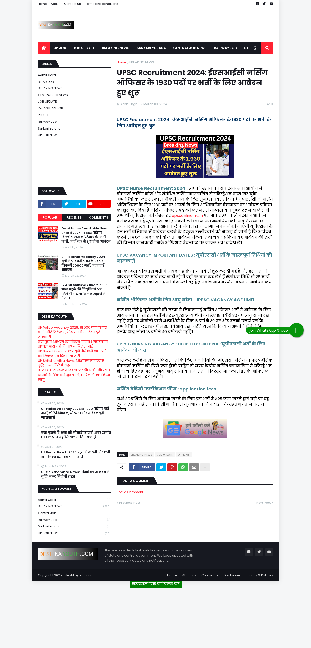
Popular (50, 217)
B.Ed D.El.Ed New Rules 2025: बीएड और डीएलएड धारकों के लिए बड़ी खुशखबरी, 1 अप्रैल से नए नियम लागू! (74, 375)
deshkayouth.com (79, 575)
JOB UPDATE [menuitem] (84, 48)
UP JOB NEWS (48, 135)
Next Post (263, 502)
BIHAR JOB (46, 81)
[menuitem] (44, 48)
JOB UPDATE (165, 455)
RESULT (43, 115)
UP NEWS (184, 455)
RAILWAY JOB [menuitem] (225, 48)
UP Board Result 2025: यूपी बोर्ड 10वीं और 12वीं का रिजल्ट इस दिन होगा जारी (72, 353)
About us (189, 575)
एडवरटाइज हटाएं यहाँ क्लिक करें (155, 583)
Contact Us (72, 4)
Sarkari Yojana (49, 128)
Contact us (209, 575)
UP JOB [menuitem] (60, 48)
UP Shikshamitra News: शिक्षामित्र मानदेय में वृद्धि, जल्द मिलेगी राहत (71, 363)
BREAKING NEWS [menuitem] (115, 48)
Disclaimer (232, 575)
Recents (74, 217)
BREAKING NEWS (141, 62)
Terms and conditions (101, 4)
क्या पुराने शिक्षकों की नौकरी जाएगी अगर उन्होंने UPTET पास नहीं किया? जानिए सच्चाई (73, 344)
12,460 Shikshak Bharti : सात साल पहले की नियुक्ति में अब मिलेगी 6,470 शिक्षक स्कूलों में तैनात (84, 292)
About (55, 4)
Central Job (74, 513)
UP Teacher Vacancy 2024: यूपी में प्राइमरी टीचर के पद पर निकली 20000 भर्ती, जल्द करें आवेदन (83, 263)
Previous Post (129, 502)
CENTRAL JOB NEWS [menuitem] (190, 48)
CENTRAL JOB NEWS (53, 95)
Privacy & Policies (259, 575)
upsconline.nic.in (187, 215)
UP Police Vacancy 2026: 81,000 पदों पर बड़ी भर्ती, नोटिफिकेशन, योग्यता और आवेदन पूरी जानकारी (72, 332)
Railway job (47, 121)
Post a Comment (130, 492)
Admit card (47, 75)
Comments (98, 217)
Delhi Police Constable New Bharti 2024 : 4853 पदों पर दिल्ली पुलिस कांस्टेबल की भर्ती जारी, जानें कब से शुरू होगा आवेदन (86, 235)
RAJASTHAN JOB (50, 108)
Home (42, 4)
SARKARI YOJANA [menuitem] (151, 48)
